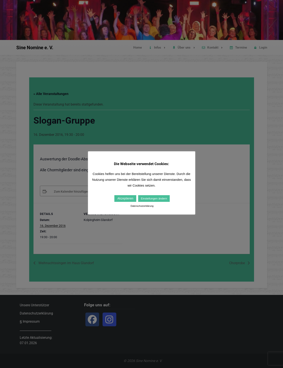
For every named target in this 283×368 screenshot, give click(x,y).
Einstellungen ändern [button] (154, 198)
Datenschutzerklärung (141, 206)
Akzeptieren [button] (125, 198)
